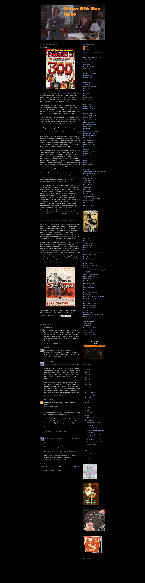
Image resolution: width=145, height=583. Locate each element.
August (89, 402)
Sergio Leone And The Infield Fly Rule (94, 171)
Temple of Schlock (88, 182)
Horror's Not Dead (88, 283)
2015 (87, 382)
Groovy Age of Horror (89, 276)
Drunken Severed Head (90, 254)
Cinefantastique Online (89, 73)
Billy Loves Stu (87, 241)
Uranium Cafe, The (88, 330)
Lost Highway (87, 294)
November (90, 395)
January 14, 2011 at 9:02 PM (55, 431)
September (90, 400)
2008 (87, 456)
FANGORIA (60, 318)
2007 (87, 458)
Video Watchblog (88, 194)
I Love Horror (87, 285)
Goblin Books (87, 268)
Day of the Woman (88, 250)
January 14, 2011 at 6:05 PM (55, 395)
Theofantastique (88, 325)
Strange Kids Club (88, 321)
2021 (87, 367)
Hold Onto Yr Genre (89, 108)
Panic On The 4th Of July (90, 147)
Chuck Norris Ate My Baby (90, 71)
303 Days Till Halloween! (94, 447)
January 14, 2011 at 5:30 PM (55, 343)
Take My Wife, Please (93, 425)
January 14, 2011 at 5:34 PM (55, 357)
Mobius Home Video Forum (91, 131)
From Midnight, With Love (90, 265)
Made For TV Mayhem (89, 124)
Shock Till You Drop (88, 176)
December (90, 392)
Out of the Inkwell (88, 142)
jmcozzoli (47, 327)
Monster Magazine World (90, 303)
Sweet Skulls (87, 323)
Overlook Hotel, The (89, 144)
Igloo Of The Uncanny (89, 287)
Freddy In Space (88, 97)
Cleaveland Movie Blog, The (91, 80)
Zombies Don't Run (88, 205)
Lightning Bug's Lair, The (90, 120)
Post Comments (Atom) (54, 470)
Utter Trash (86, 189)
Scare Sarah (86, 169)
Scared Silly (86, 316)
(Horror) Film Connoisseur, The (92, 57)
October (89, 397)
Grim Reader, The (88, 99)
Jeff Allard (47, 361)
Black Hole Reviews (89, 66)
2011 (87, 390)
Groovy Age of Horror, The (90, 102)
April (88, 413)
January (89, 420)
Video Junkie (87, 191)
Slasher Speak (87, 319)
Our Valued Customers (89, 140)
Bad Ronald (86, 64)
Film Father (86, 93)
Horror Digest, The (88, 281)
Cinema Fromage (88, 243)
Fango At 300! (90, 439)
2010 (87, 451)
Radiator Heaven (88, 160)
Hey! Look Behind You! (89, 106)
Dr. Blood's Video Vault (89, 86)
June (88, 407)
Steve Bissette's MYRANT (90, 180)
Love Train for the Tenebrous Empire (93, 296)
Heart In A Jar (87, 104)
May (88, 410)
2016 (87, 380)
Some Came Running (89, 178)
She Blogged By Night (89, 173)
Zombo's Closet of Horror (90, 334)
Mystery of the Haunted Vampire (92, 310)
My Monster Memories (89, 307)
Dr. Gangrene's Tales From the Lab (93, 252)
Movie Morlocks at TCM (90, 133)
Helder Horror (87, 278)
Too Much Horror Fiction (90, 328)
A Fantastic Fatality (92, 428)
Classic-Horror (87, 247)
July (88, 405)
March (89, 415)
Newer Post (43, 466)
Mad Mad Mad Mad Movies (91, 299)
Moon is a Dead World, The (91, 305)
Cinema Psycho (87, 75)
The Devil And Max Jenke (94, 422)
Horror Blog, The (88, 111)
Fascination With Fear (89, 91)
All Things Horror (88, 60)
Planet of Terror (87, 156)
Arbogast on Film (88, 62)
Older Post (77, 466)
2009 (87, 453)
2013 (87, 385)
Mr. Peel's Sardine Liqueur (90, 135)
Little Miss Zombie (88, 122)
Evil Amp (85, 256)
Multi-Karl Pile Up (88, 138)
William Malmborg (88, 203)
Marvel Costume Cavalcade (94, 442)
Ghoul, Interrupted (92, 444)
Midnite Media (87, 126)
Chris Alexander (50, 318)
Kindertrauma (87, 117)
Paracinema (86, 149)
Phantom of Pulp (88, 153)
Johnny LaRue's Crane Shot (91, 115)
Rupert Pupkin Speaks (89, 167)
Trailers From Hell (88, 185)
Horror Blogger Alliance (90, 113)
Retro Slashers (87, 164)
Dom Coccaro (48, 347)
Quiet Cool (86, 158)
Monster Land (87, 301)
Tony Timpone (67, 318)
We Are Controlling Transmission (92, 198)
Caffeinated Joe (87, 68)
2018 (87, 374)
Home (60, 466)
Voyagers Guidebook (89, 196)
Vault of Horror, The (88, 332)
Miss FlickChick (87, 129)
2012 (87, 387)
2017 (87, 377)
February (89, 418)
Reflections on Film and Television (93, 314)
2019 (87, 372)
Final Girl (85, 95)
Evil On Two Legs (88, 259)
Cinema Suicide (87, 245)
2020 (87, 369)
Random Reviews (88, 162)
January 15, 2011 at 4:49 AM (55, 459)
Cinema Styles (87, 77)
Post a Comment (45, 464)
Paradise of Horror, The (90, 151)
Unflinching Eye (87, 187)
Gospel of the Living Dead (90, 274)
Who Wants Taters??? (89, 200)
